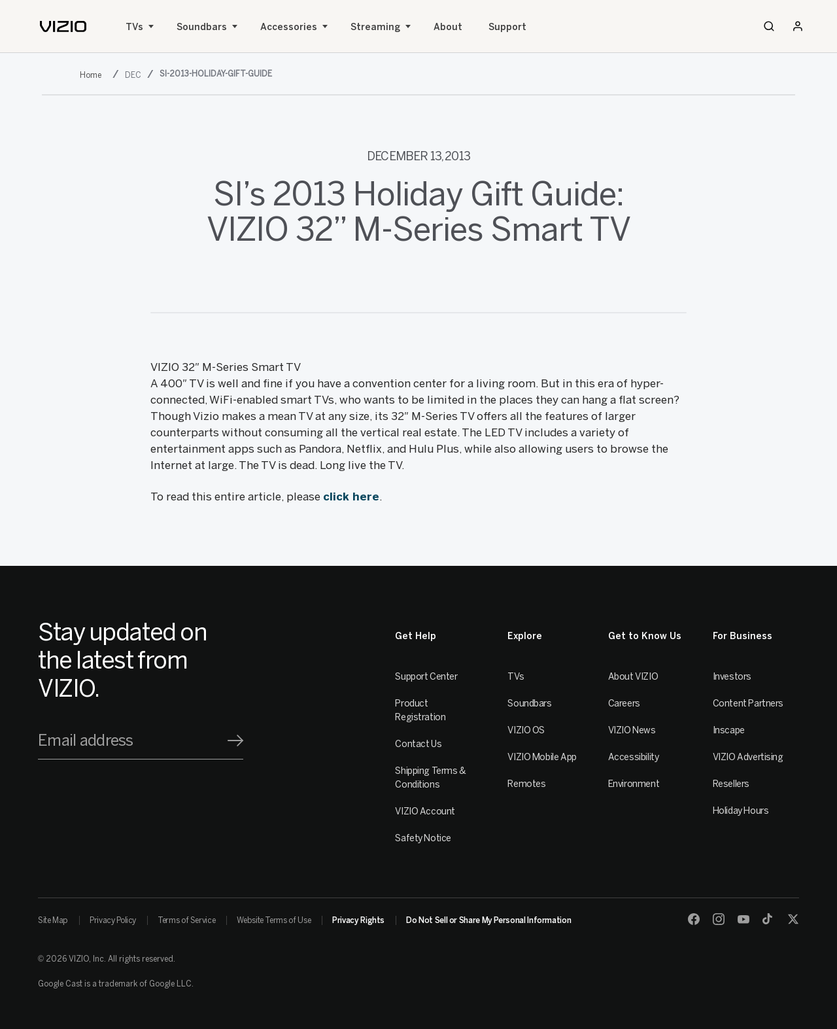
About (448, 27)
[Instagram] (719, 919)
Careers (624, 703)
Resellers (731, 784)
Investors (732, 676)
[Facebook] (694, 919)
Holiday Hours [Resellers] (741, 810)
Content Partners (748, 703)
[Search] (769, 26)
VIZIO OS (526, 730)
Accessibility (633, 757)
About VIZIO (633, 676)
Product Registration (420, 710)
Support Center (426, 676)
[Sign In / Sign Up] (798, 26)
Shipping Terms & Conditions (430, 777)
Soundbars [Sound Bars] (202, 27)
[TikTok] (768, 919)
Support (507, 27)
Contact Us (418, 744)
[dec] (134, 74)
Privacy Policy (113, 920)
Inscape (729, 730)
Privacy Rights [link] (358, 920)
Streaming (375, 27)
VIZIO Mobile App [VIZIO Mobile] (541, 757)
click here (351, 496)
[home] (63, 26)
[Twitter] (793, 919)
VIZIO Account (425, 811)
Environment (633, 784)
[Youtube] (743, 919)
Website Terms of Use (274, 920)
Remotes (526, 784)
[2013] (93, 74)
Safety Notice (423, 838)
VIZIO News (632, 730)
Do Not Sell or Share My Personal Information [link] (488, 920)
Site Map (53, 920)
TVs (134, 27)
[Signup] (235, 740)
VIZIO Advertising (748, 757)
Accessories (288, 27)
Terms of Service (186, 920)
